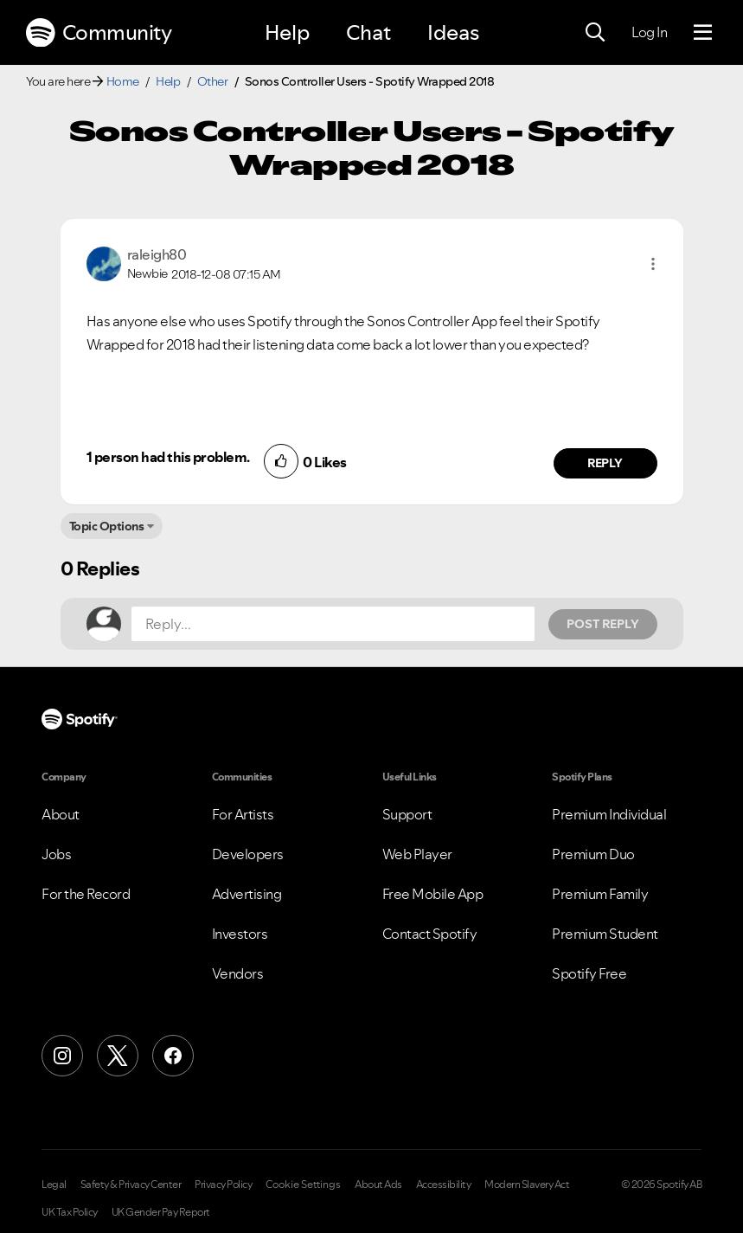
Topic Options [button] (106, 526)
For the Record (86, 893)
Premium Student (605, 933)
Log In (649, 32)
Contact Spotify (429, 933)
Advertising (247, 893)
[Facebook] (173, 1055)
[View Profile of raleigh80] (157, 254)
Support (407, 814)
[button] (653, 264)
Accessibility (443, 1184)
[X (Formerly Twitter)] (117, 1055)
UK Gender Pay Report (161, 1212)
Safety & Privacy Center (131, 1184)
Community (98, 33)
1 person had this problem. (168, 456)
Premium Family (600, 893)
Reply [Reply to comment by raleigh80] (605, 463)
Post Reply (603, 624)
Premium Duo (593, 854)
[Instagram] (62, 1055)
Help (287, 32)
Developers (248, 854)
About (61, 814)
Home (122, 81)
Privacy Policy (223, 1184)
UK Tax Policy (70, 1212)
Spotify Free (589, 973)
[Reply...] (333, 624)
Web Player (417, 854)
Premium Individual (609, 814)
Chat (368, 32)
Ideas (453, 32)
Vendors (238, 973)
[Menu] (703, 33)
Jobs (56, 854)
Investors (240, 933)
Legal (54, 1184)
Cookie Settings (303, 1184)
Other (212, 81)
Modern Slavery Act (526, 1184)
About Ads (378, 1184)
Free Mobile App (433, 893)
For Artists (243, 814)
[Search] (595, 33)
